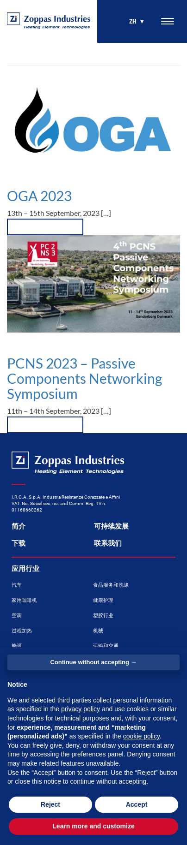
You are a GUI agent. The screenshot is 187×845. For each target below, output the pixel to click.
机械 (98, 631)
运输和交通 (105, 646)
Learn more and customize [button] (93, 826)
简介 (18, 526)
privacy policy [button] (80, 709)
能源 (17, 646)
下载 (18, 543)
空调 (17, 616)
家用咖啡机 (24, 600)
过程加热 (22, 631)
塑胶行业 (103, 616)
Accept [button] (137, 804)
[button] (45, 425)
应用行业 (25, 569)
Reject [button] (50, 804)
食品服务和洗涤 (111, 585)
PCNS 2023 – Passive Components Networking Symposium (84, 378)
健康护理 (103, 600)
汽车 (17, 585)
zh (133, 21)
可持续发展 (111, 526)
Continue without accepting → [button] (93, 662)
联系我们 (108, 543)
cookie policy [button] (141, 736)
